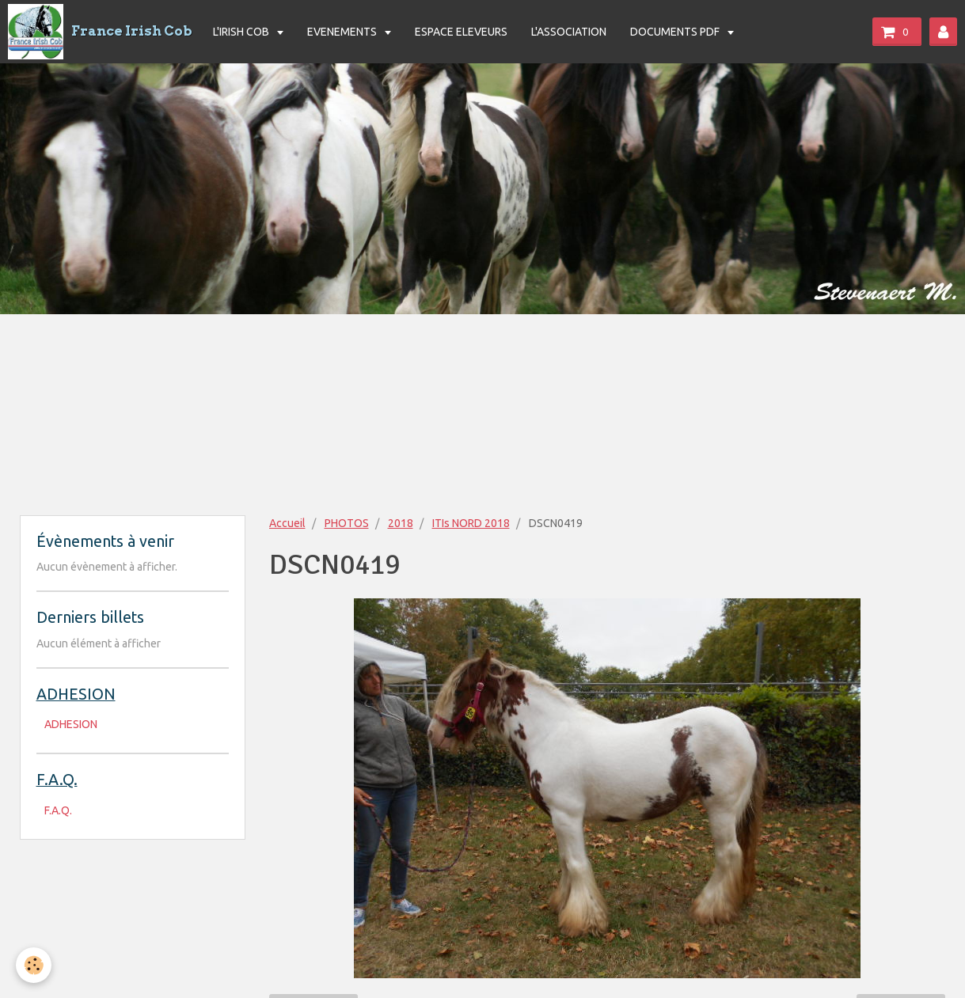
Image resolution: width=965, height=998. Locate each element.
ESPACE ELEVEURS (461, 31)
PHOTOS (347, 523)
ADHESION (70, 724)
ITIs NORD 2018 (471, 523)
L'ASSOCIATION (568, 31)
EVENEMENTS (343, 31)
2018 (400, 523)
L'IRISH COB (242, 31)
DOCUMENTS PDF (676, 31)
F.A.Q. (58, 810)
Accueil (287, 523)
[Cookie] (33, 965)
